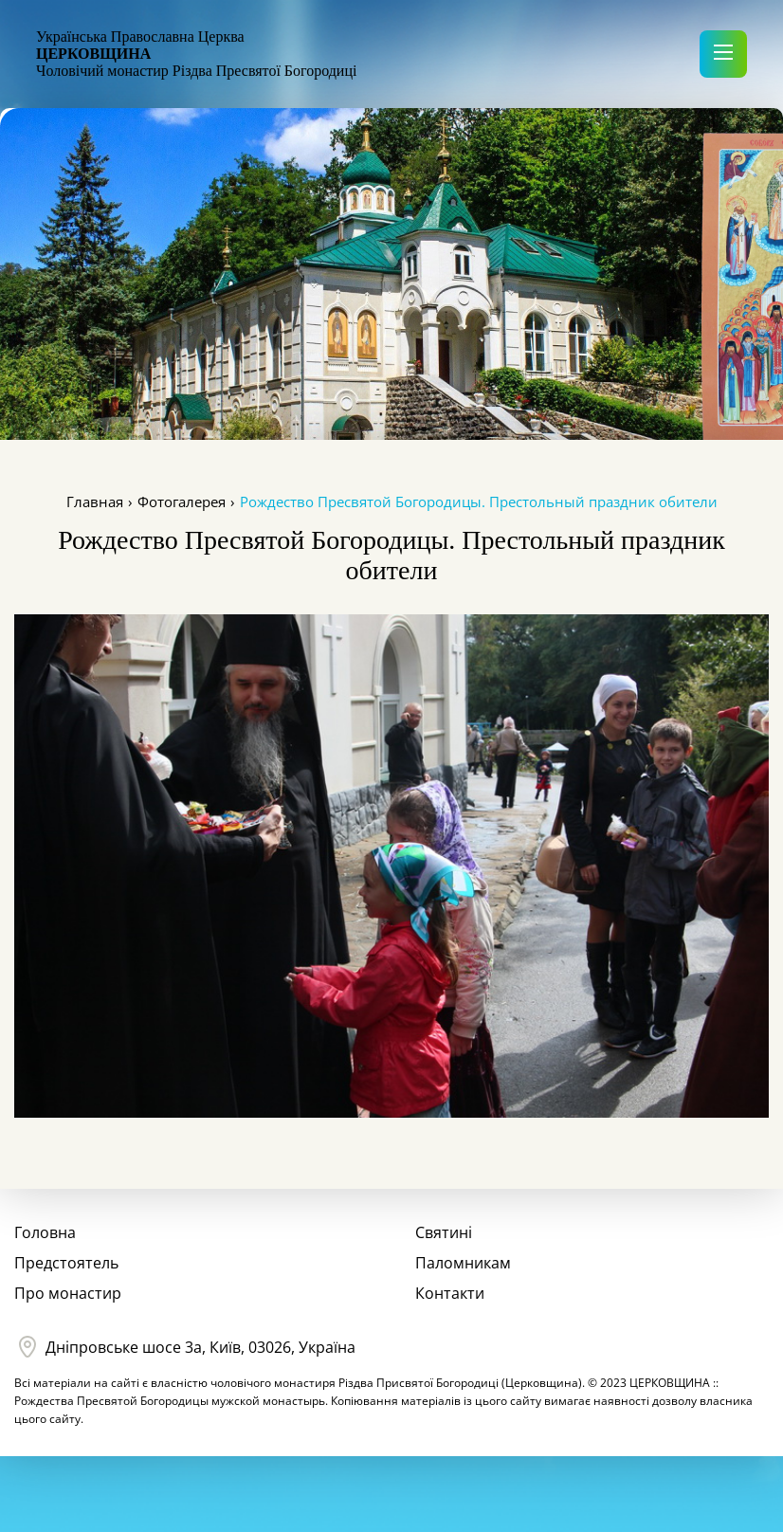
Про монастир (67, 1293)
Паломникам (463, 1262)
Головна (45, 1232)
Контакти (449, 1293)
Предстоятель (66, 1262)
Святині (443, 1232)
